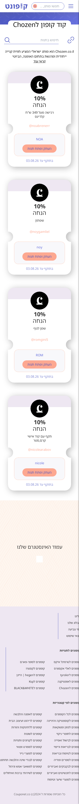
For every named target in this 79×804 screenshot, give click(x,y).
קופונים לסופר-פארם (32, 662)
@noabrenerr (39, 125)
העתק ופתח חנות (39, 148)
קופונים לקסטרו (35, 668)
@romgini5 (39, 339)
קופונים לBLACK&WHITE (29, 688)
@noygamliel (39, 231)
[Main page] (16, 6)
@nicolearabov (39, 449)
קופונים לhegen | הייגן (30, 675)
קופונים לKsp (37, 681)
